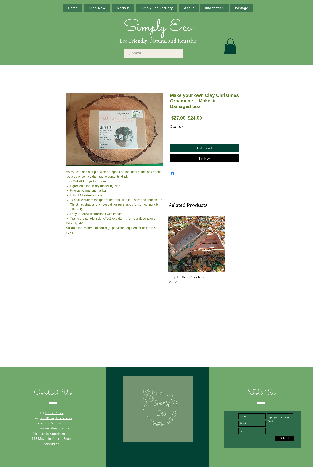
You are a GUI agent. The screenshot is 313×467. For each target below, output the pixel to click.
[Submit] (284, 438)
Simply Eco (59, 423)
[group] (196, 250)
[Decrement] (173, 134)
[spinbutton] (179, 134)
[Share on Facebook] (172, 173)
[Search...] (153, 53)
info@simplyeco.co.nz (56, 418)
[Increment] (184, 134)
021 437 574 (54, 413)
